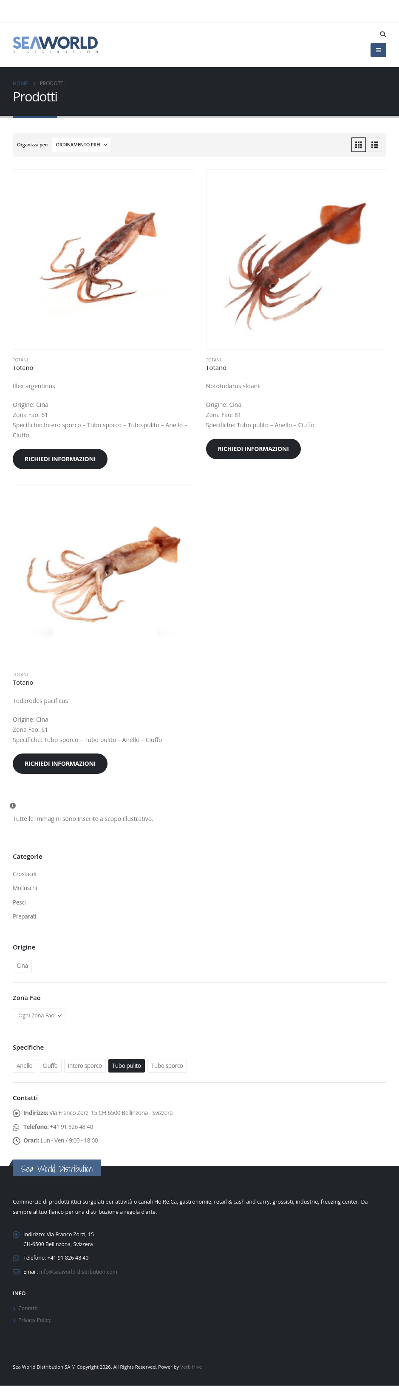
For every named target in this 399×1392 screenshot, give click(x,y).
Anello (25, 1067)
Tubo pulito (129, 1067)
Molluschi (25, 888)
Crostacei (25, 874)
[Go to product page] (103, 259)
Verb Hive (191, 1373)
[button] (382, 34)
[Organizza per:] (81, 144)
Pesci (19, 903)
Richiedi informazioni (60, 459)
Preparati (25, 917)
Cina (22, 967)
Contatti (28, 1313)
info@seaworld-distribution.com (80, 1276)
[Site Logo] (55, 44)
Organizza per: (32, 144)
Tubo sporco (170, 1067)
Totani (20, 360)
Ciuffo (50, 1067)
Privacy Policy (35, 1326)
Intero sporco (86, 1067)
